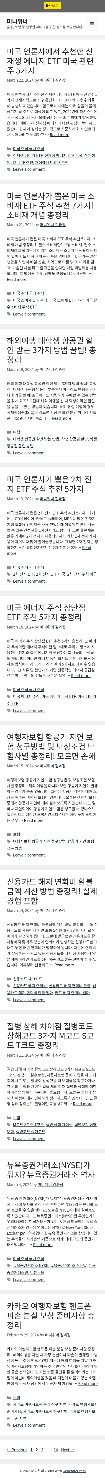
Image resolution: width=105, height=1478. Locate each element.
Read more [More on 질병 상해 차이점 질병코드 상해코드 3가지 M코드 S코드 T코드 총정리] (82, 1103)
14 (56, 1449)
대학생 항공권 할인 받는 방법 (36, 439)
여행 (16, 432)
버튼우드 (37, 1272)
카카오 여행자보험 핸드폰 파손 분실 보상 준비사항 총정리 (51, 1315)
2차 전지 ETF (23, 574)
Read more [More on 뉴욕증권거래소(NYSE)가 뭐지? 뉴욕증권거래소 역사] (42, 1244)
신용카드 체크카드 (27, 979)
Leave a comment (29, 169)
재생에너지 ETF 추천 (52, 162)
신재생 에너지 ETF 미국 (63, 155)
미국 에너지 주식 (26, 696)
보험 (16, 834)
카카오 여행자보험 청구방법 (45, 1411)
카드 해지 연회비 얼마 (72, 992)
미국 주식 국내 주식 (28, 148)
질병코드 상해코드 (30, 1131)
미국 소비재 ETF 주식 (30, 300)
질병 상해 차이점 (59, 1124)
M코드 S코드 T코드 (28, 1124)
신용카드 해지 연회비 (30, 985)
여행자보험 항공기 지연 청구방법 (39, 841)
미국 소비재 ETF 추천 (66, 300)
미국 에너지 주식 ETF (59, 696)
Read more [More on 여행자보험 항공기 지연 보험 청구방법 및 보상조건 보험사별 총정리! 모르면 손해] (33, 820)
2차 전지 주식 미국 (82, 574)
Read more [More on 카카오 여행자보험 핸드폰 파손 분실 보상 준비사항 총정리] (87, 1383)
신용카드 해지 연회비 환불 (69, 985)
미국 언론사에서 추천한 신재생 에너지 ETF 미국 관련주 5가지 (50, 60)
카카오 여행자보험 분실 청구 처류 (39, 1404)
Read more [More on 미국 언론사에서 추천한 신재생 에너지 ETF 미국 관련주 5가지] (59, 134)
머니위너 (17, 21)
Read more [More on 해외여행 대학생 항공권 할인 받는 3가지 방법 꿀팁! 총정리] (61, 418)
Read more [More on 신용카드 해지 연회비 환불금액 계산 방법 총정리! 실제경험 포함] (64, 965)
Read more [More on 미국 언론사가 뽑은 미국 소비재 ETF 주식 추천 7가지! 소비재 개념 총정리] (16, 279)
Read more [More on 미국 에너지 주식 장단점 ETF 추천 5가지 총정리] (80, 675)
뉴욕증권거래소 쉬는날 (68, 1265)
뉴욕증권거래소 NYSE (30, 1265)
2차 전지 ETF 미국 (50, 574)
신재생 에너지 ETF (28, 155)
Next (67, 1449)
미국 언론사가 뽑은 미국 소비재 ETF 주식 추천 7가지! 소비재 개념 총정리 (51, 205)
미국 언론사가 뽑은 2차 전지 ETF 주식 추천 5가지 (49, 483)
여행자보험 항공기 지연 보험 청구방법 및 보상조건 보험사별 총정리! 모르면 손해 (51, 746)
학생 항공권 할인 (74, 439)
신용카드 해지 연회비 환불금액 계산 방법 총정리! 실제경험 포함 (52, 890)
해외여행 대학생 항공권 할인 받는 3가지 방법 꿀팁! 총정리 (51, 349)
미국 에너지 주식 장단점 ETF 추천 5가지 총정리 (46, 611)
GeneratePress (74, 1470)
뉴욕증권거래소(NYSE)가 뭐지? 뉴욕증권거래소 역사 (51, 1169)
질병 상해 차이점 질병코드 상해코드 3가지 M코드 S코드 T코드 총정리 (50, 1035)
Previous (17, 1449)
